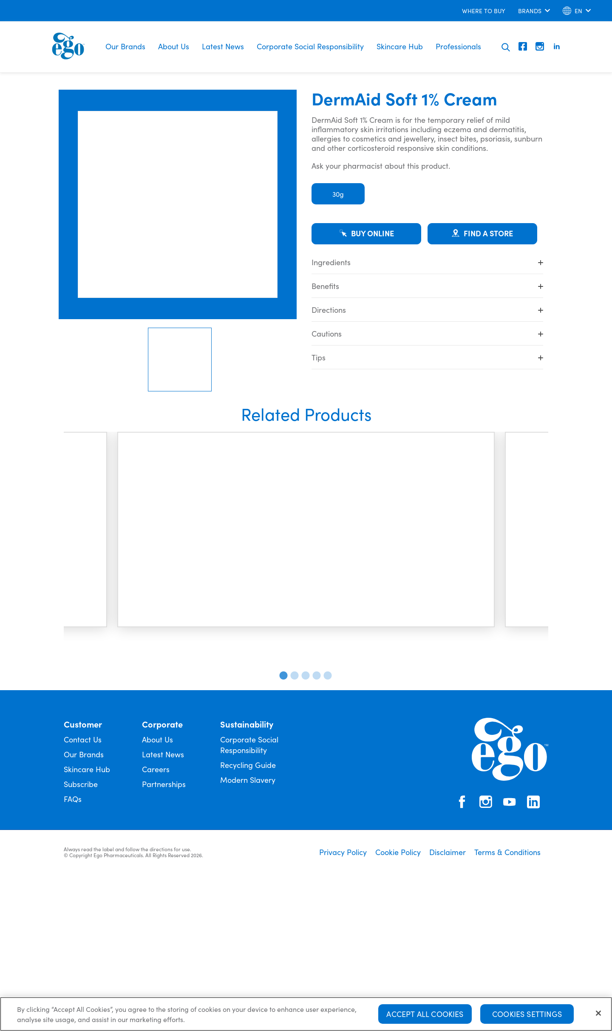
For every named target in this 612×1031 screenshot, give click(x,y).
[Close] (598, 1015)
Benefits (427, 285)
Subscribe (81, 937)
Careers (156, 922)
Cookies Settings (527, 1016)
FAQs (73, 951)
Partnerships (164, 937)
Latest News (223, 46)
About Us (173, 46)
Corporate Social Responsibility (310, 46)
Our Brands (125, 46)
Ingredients (427, 262)
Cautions (427, 333)
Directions (427, 309)
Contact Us (83, 892)
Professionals (458, 46)
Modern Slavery (247, 932)
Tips (427, 357)
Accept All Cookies (424, 1016)
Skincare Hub (400, 46)
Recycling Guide (248, 917)
